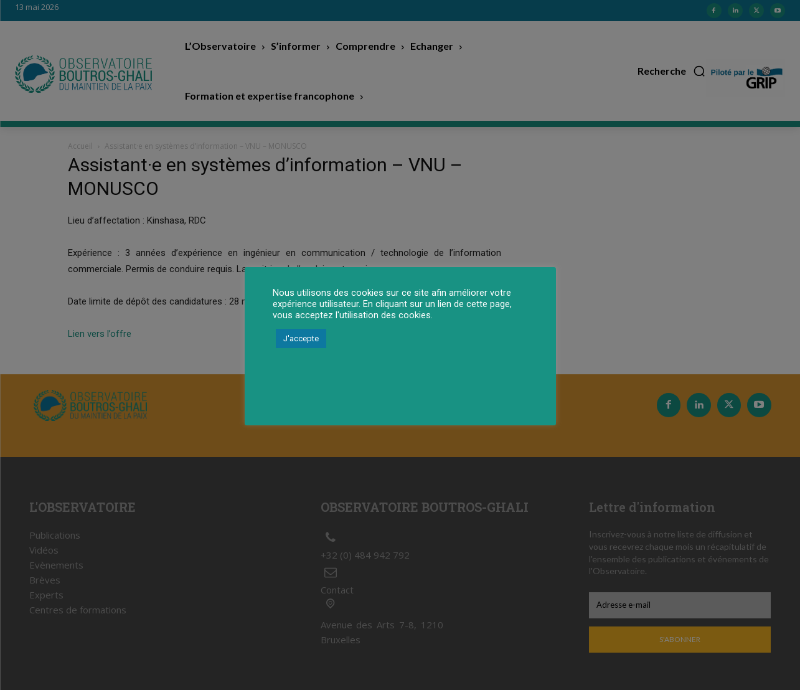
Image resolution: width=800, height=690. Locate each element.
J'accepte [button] (301, 338)
